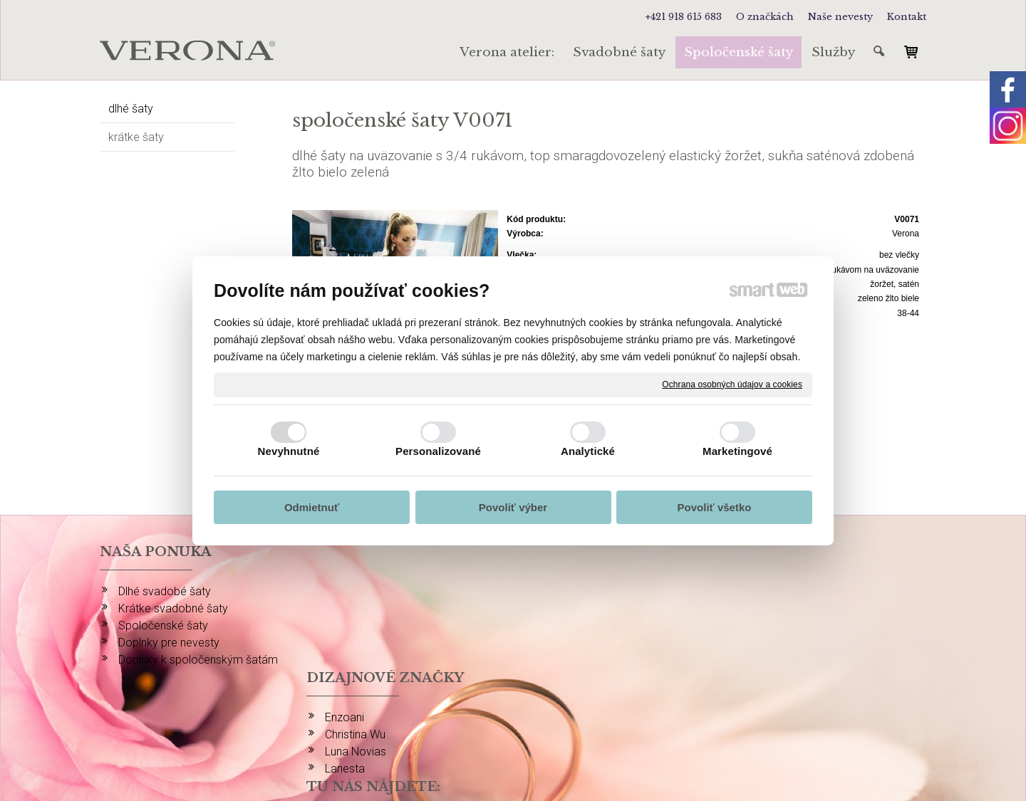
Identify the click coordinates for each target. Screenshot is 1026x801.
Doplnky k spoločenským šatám (198, 659)
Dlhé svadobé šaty (164, 591)
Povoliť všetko (715, 507)
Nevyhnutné (289, 451)
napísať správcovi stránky (527, 738)
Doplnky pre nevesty (168, 642)
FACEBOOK (775, 608)
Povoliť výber (513, 507)
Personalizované (438, 451)
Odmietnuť (311, 507)
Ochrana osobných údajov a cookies (732, 384)
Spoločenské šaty (163, 625)
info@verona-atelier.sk (803, 700)
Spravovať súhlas (780, 738)
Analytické (588, 451)
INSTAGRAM (778, 591)
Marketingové (737, 451)
